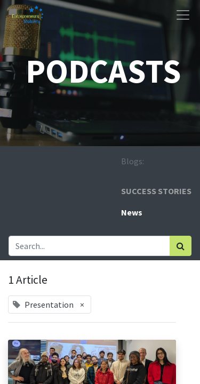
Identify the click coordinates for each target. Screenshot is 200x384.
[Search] (180, 246)
